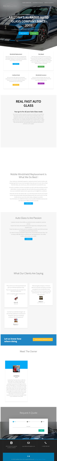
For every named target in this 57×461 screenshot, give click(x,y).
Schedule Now (28, 203)
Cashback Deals (38, 2)
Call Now (34, 33)
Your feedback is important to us (43, 339)
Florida (51, 8)
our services (27, 2)
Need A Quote (49, 2)
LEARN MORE (16, 63)
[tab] (14, 421)
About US (44, 8)
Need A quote (24, 33)
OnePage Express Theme (39, 459)
